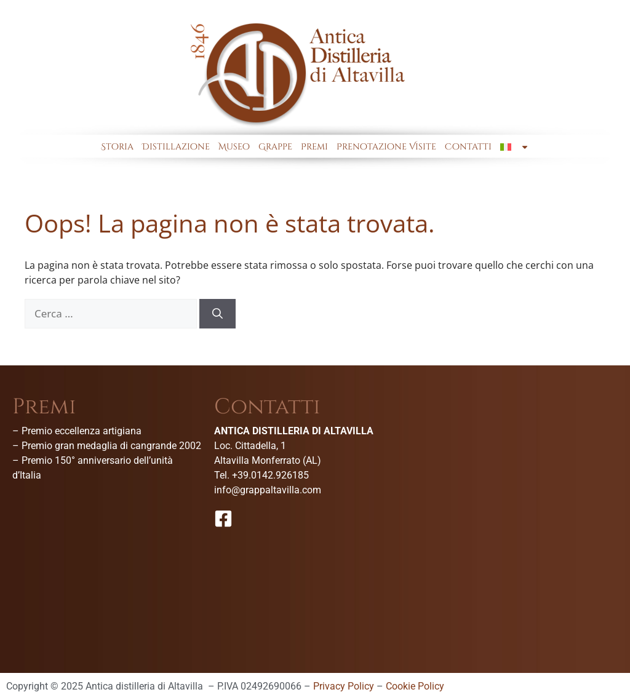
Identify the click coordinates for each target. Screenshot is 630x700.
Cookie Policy (415, 686)
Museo (234, 147)
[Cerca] (217, 313)
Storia (117, 147)
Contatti (468, 147)
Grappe (275, 147)
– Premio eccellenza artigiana (77, 431)
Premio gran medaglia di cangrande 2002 (111, 445)
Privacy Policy (343, 686)
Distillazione (176, 147)
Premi (314, 147)
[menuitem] (514, 147)
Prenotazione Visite (386, 147)
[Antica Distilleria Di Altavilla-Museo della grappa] (520, 488)
